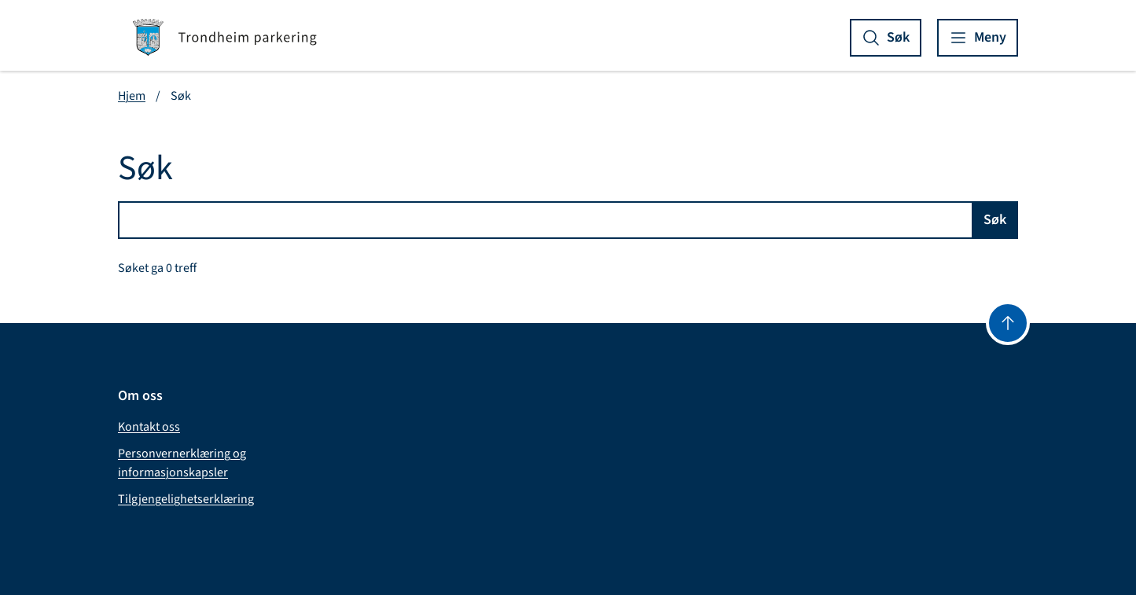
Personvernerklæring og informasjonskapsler (182, 463)
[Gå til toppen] (1008, 323)
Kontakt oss (149, 426)
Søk (994, 220)
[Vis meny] (977, 38)
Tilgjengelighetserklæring (186, 499)
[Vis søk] (885, 38)
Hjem (131, 96)
